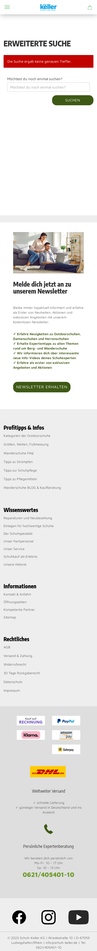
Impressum (12, 690)
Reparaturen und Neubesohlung (28, 518)
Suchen (72, 100)
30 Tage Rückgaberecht (22, 673)
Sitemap (10, 617)
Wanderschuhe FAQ (18, 453)
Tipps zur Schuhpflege (20, 470)
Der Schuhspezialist (18, 533)
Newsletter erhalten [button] (41, 386)
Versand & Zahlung (18, 656)
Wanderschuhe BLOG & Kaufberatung (32, 487)
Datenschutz (13, 682)
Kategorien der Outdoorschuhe (27, 436)
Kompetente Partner (19, 609)
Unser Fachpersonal (18, 541)
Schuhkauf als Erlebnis (20, 556)
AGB (7, 647)
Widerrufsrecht (15, 664)
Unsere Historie (15, 564)
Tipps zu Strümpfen (18, 462)
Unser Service (14, 549)
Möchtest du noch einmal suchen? (34, 79)
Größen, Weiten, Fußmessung (26, 444)
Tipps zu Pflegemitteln (20, 479)
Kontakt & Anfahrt (17, 594)
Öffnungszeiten (15, 602)
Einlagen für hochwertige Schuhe (29, 526)
